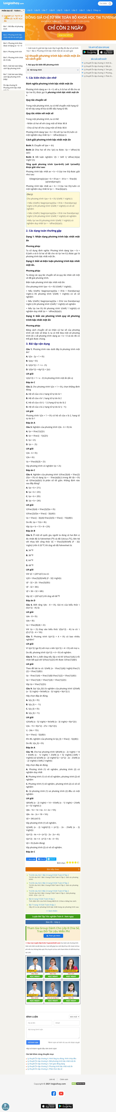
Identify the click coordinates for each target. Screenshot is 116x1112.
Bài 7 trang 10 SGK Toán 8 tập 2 (42, 905)
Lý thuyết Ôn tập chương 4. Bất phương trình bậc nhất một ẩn (51, 1061)
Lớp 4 (67, 10)
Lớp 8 (37, 10)
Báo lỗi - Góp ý (53, 922)
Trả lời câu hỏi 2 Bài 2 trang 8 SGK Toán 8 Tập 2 (48, 883)
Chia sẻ (41, 859)
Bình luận (31, 859)
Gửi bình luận (33, 1042)
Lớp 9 (29, 10)
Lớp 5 (59, 10)
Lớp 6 (52, 10)
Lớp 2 (82, 10)
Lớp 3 (74, 10)
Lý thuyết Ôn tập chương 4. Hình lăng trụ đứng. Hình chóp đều (51, 1058)
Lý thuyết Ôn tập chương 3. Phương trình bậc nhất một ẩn (50, 1066)
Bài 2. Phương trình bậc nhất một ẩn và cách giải (52, 51)
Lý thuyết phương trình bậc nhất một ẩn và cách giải (52, 57)
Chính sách (64, 1079)
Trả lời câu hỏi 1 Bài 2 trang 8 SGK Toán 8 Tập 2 (48, 875)
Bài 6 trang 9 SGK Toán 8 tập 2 (41, 899)
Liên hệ (52, 1079)
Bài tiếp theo (63, 869)
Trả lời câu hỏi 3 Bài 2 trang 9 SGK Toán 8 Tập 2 (48, 891)
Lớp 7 (44, 10)
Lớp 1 (89, 10)
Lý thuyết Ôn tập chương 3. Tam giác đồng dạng (46, 1064)
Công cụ (97, 10)
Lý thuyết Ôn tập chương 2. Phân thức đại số (44, 1069)
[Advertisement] (99, 94)
